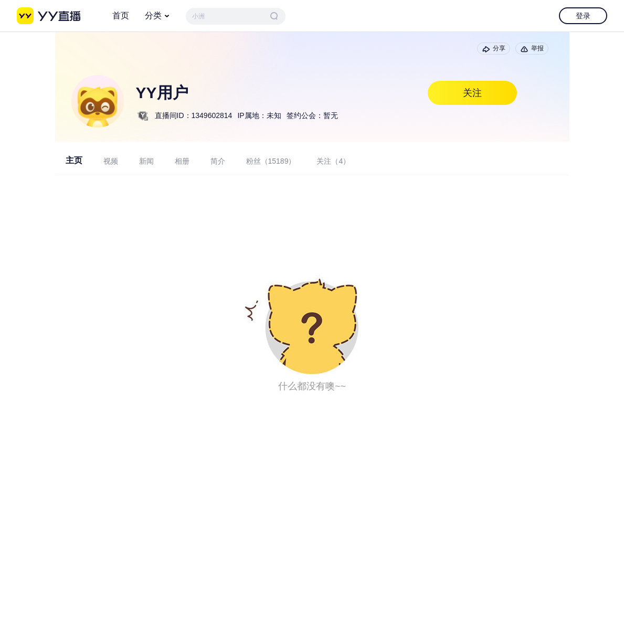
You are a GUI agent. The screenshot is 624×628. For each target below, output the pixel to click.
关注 (472, 93)
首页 (120, 15)
